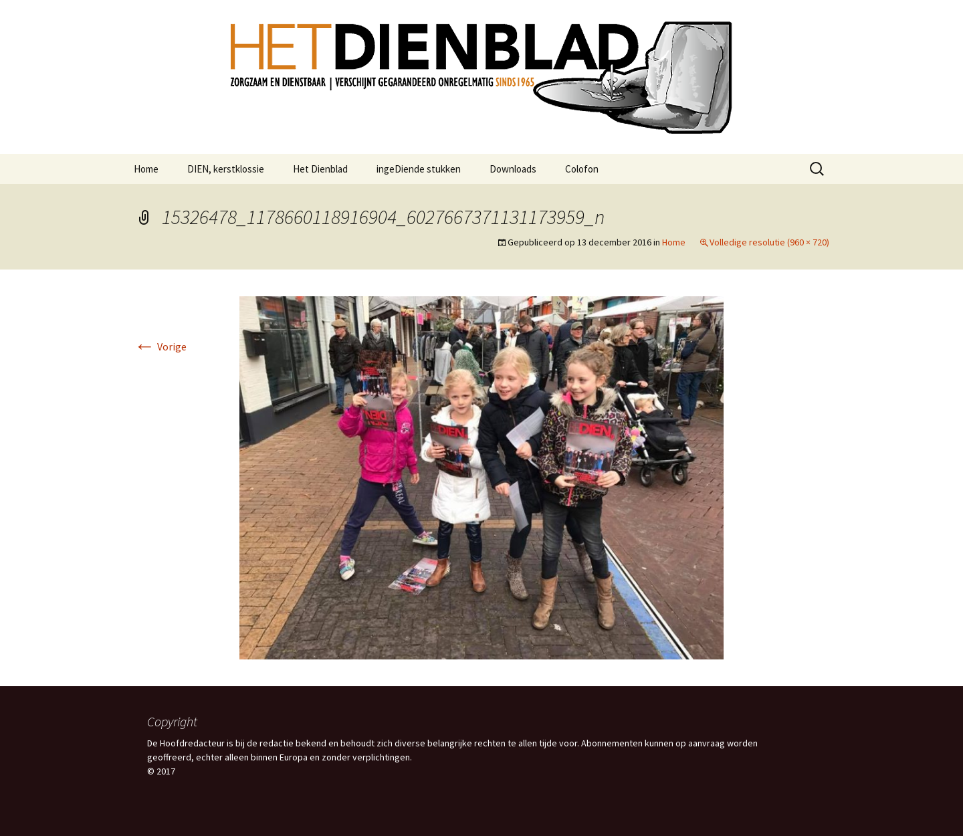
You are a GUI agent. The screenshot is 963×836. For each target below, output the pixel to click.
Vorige (160, 346)
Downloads (513, 169)
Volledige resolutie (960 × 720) (769, 242)
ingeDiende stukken (419, 169)
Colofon (582, 169)
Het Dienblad (320, 169)
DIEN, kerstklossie (225, 169)
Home (146, 169)
